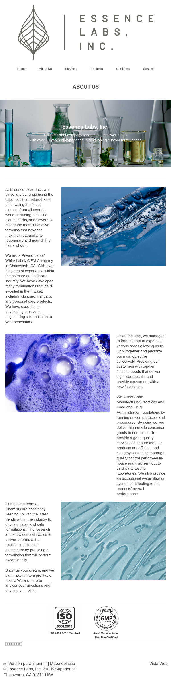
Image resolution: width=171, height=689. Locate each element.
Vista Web (158, 663)
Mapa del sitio (62, 663)
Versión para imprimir (25, 663)
